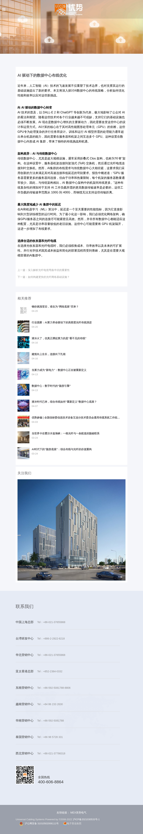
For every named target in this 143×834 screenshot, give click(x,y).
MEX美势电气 (78, 812)
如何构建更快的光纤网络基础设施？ (44, 276)
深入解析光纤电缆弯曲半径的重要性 (44, 270)
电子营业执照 (72, 823)
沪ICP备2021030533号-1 (86, 819)
